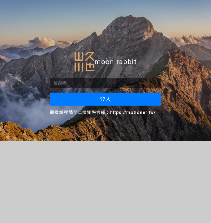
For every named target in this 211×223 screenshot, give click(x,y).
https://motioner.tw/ (133, 112)
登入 (105, 99)
